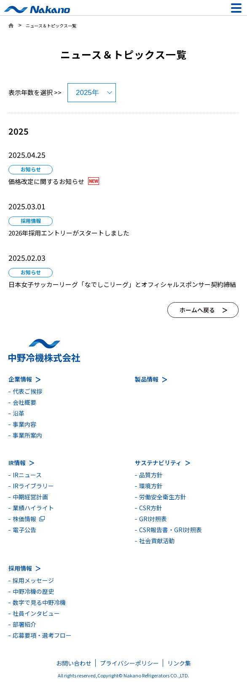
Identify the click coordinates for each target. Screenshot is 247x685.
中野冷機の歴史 (33, 591)
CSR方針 (150, 508)
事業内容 (24, 424)
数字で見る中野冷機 (39, 602)
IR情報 (17, 462)
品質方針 (151, 475)
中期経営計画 (30, 497)
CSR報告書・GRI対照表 (170, 529)
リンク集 (179, 663)
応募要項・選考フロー (42, 635)
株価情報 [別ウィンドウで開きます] (24, 518)
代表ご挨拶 (27, 391)
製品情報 (146, 379)
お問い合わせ (73, 663)
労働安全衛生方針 (162, 497)
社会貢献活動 (157, 540)
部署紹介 (24, 624)
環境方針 (151, 486)
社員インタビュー (36, 613)
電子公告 (24, 529)
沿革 (18, 413)
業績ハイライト (33, 508)
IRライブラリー (33, 486)
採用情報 (20, 568)
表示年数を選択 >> (35, 92)
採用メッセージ (33, 580)
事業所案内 (27, 435)
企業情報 (20, 379)
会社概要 (24, 402)
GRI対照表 (153, 518)
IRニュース (27, 475)
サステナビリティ (158, 462)
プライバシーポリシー (129, 663)
